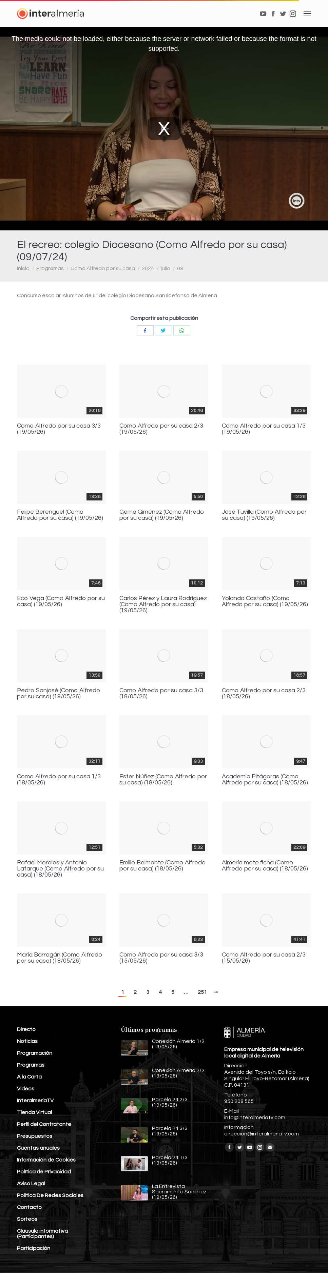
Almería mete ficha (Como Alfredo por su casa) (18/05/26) (265, 866)
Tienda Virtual (34, 1112)
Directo (26, 1029)
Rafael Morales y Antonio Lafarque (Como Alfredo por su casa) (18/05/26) (60, 869)
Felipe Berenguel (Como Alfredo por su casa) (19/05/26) (60, 515)
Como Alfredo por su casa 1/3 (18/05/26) (59, 780)
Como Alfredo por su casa (103, 268)
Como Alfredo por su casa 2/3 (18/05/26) (264, 693)
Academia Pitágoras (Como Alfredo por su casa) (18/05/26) (265, 780)
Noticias (27, 1041)
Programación (34, 1053)
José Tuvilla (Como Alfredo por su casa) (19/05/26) (264, 515)
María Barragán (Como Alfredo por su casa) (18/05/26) (59, 958)
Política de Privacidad (44, 1171)
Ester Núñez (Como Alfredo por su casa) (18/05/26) (163, 780)
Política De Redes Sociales (50, 1195)
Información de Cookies (46, 1160)
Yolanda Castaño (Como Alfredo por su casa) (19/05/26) (265, 601)
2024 (148, 268)
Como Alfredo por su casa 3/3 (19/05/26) (59, 429)
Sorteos (27, 1219)
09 (180, 268)
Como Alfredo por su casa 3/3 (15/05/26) (161, 958)
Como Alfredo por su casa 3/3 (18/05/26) (161, 693)
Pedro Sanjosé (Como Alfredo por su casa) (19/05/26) (58, 693)
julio (165, 268)
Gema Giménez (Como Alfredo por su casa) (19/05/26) (161, 515)
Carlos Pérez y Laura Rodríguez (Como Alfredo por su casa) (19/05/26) (163, 604)
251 (202, 992)
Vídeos (25, 1088)
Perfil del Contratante (44, 1124)
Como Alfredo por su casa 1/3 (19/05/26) (264, 429)
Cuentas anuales (38, 1148)
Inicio (23, 268)
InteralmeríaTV (35, 1100)
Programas (50, 268)
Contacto (29, 1207)
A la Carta (29, 1077)
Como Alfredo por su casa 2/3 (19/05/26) (161, 429)
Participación (33, 1248)
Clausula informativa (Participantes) (42, 1233)
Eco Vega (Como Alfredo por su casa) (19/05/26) (61, 601)
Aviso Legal (31, 1183)
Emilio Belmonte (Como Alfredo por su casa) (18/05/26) (162, 866)
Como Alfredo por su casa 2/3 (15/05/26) (264, 958)
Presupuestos (34, 1136)
